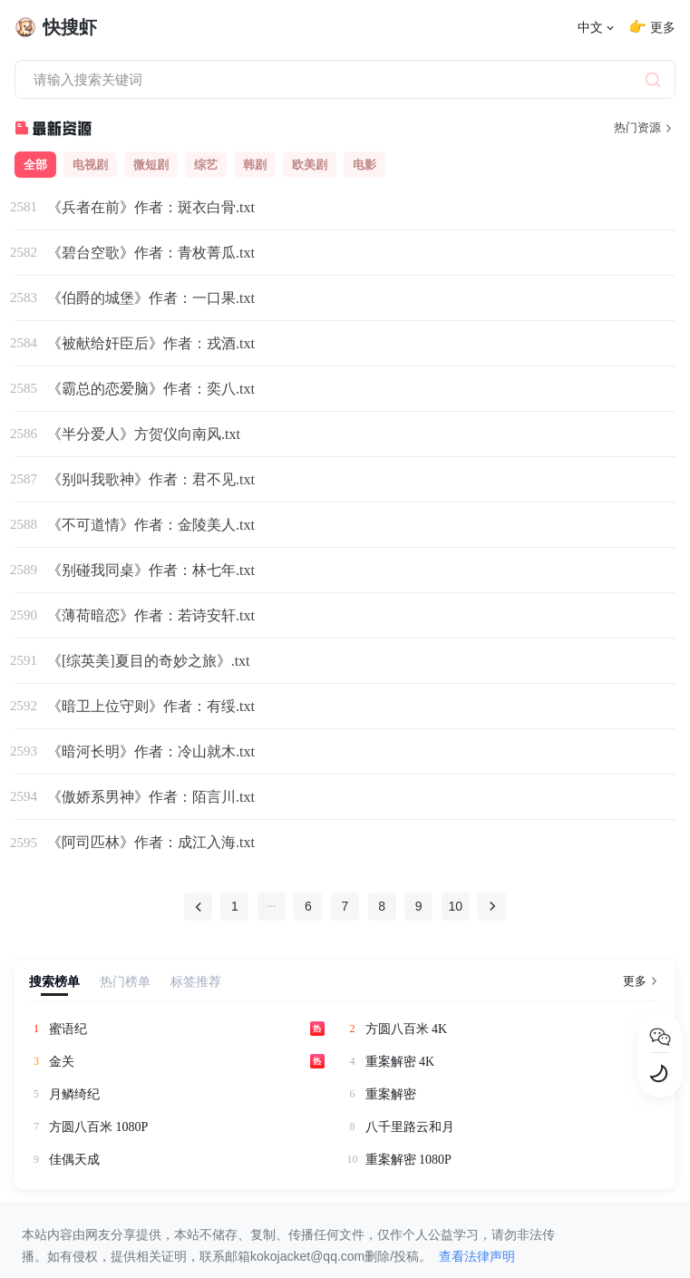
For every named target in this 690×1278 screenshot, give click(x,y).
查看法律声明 (477, 1256)
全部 (35, 164)
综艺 (206, 164)
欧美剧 (309, 164)
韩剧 (255, 164)
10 (459, 907)
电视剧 (90, 164)
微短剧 (151, 164)
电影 (364, 164)
